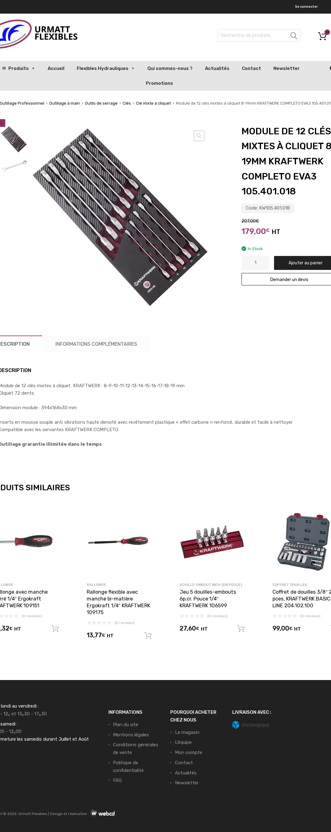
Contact (251, 68)
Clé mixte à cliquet (153, 103)
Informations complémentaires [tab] (96, 344)
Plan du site (125, 724)
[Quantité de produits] (255, 263)
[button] (199, 136)
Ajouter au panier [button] (55, 629)
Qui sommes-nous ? (170, 68)
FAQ (117, 780)
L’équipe (183, 742)
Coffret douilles (289, 585)
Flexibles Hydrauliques (106, 68)
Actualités (217, 68)
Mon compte (188, 752)
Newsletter (286, 68)
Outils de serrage (101, 103)
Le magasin (187, 732)
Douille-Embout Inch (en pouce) (211, 585)
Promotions (159, 83)
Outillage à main (64, 103)
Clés (127, 103)
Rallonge (96, 585)
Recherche (294, 36)
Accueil (56, 68)
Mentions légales (131, 735)
